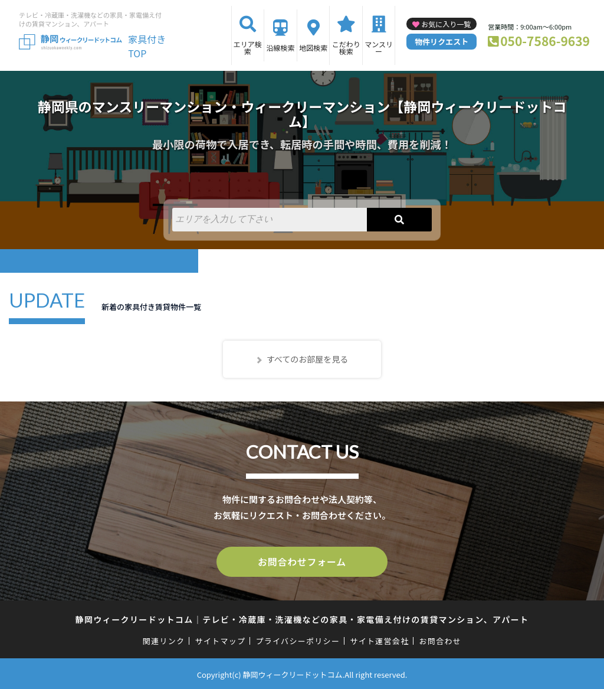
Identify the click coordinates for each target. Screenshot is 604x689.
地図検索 (313, 48)
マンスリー (379, 47)
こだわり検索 (346, 47)
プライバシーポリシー (297, 639)
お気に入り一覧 (446, 24)
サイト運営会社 (379, 639)
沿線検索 (280, 48)
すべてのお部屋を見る (307, 359)
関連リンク (164, 639)
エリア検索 (248, 47)
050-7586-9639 (545, 41)
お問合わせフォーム (302, 561)
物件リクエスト (441, 41)
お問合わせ (440, 639)
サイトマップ (220, 639)
